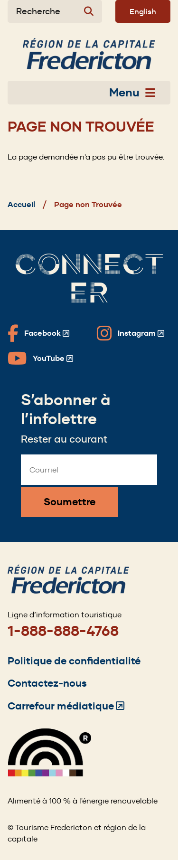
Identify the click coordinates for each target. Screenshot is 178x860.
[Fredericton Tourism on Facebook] (38, 333)
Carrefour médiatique (66, 705)
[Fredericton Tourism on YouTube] (40, 358)
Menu (132, 92)
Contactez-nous (47, 683)
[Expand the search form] (55, 11)
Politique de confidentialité (74, 660)
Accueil (21, 204)
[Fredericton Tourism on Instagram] (130, 333)
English (143, 11)
